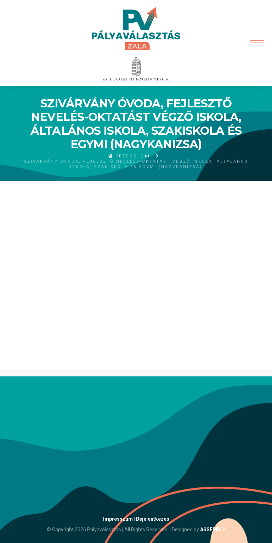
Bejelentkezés (152, 519)
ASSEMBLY (212, 529)
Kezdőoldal (129, 156)
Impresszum (118, 519)
